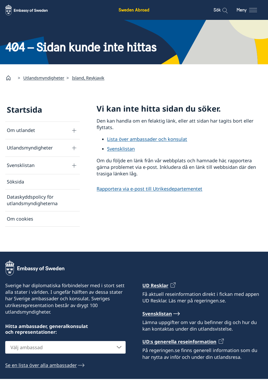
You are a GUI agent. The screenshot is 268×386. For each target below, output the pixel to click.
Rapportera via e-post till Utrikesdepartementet (149, 189)
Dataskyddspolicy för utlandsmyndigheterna (32, 200)
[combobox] (65, 354)
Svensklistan (21, 165)
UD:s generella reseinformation (179, 348)
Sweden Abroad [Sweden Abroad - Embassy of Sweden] (134, 10)
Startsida (24, 109)
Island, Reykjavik (88, 78)
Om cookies (20, 219)
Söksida (15, 181)
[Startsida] (10, 78)
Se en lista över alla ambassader (41, 372)
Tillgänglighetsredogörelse (36, 234)
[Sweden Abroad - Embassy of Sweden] (31, 9)
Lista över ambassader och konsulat (147, 139)
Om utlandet (21, 130)
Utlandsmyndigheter (43, 78)
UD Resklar (155, 292)
